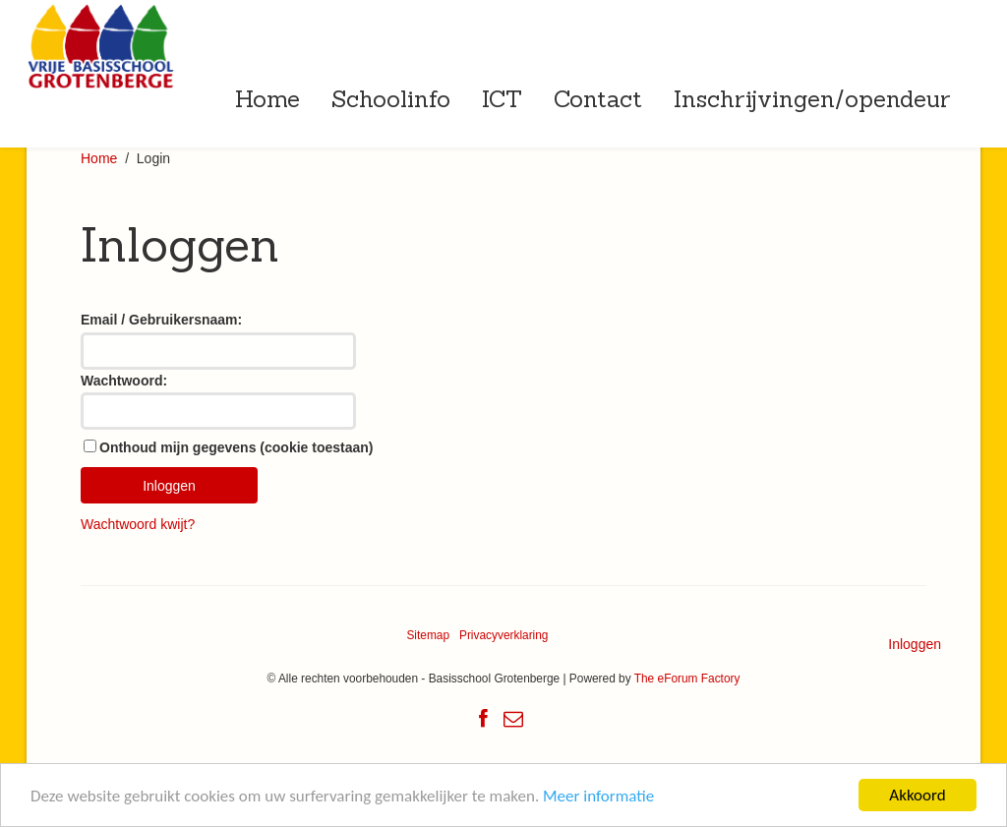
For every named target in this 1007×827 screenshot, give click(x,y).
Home (267, 98)
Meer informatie (598, 796)
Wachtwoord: (124, 380)
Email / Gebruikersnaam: (161, 319)
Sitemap (427, 635)
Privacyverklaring (504, 635)
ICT (502, 98)
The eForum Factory (687, 678)
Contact (598, 98)
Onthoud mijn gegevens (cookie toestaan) (236, 447)
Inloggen (914, 644)
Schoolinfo (390, 98)
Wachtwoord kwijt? (138, 524)
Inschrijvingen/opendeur (812, 98)
